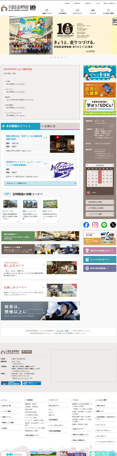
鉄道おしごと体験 (8, 422)
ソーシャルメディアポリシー (105, 441)
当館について (6, 416)
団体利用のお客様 (30, 412)
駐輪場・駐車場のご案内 (80, 424)
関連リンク (100, 411)
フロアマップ (53, 399)
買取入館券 (28, 409)
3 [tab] (58, 57)
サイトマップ (100, 424)
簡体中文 (88, 3)
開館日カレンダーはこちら (21, 378)
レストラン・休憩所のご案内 (34, 420)
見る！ (51, 409)
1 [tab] (51, 57)
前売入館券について (32, 435)
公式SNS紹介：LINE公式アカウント (105, 418)
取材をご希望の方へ (110, 3)
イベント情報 (6, 411)
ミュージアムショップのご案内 (35, 427)
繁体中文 (77, 3)
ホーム (5, 399)
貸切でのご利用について (80, 434)
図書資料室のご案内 (31, 430)
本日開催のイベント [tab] (18, 125)
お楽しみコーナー (78, 428)
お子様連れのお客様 (31, 414)
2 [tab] (55, 57)
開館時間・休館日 (30, 403)
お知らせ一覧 (6, 405)
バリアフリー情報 (30, 417)
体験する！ (52, 415)
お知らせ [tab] (50, 125)
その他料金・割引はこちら (104, 137)
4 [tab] (62, 57)
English (67, 3)
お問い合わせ (100, 405)
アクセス (76, 399)
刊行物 (4, 428)
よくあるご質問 (101, 399)
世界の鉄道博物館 (55, 430)
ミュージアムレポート (56, 425)
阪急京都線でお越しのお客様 (81, 416)
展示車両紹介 (53, 419)
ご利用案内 (29, 399)
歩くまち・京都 (62, 330)
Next (107, 35)
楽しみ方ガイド (54, 405)
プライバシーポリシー (103, 430)
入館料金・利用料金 (31, 406)
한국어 (98, 3)
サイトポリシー (101, 436)
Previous (9, 35)
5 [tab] (65, 57)
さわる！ (51, 412)
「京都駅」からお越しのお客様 (82, 408)
